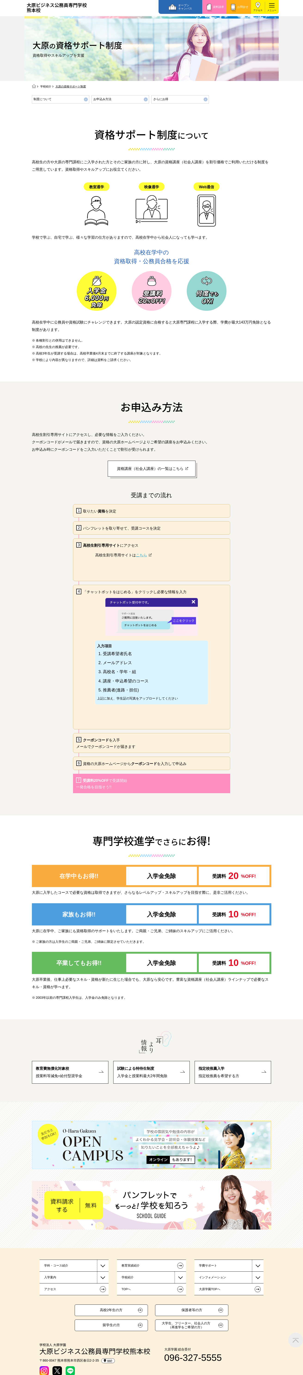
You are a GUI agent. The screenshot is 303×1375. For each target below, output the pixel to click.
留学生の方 (111, 1325)
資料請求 (218, 7)
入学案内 (50, 1277)
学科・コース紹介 (56, 1265)
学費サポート (208, 1265)
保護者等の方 (191, 1310)
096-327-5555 (193, 1358)
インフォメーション (212, 1277)
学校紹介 (45, 86)
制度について (43, 99)
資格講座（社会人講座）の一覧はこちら (150, 469)
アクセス (258, 10)
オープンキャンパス (185, 7)
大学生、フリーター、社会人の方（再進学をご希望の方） (186, 1325)
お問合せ (242, 7)
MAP (108, 1360)
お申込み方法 (102, 99)
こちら (141, 555)
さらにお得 (160, 99)
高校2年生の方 (111, 1310)
